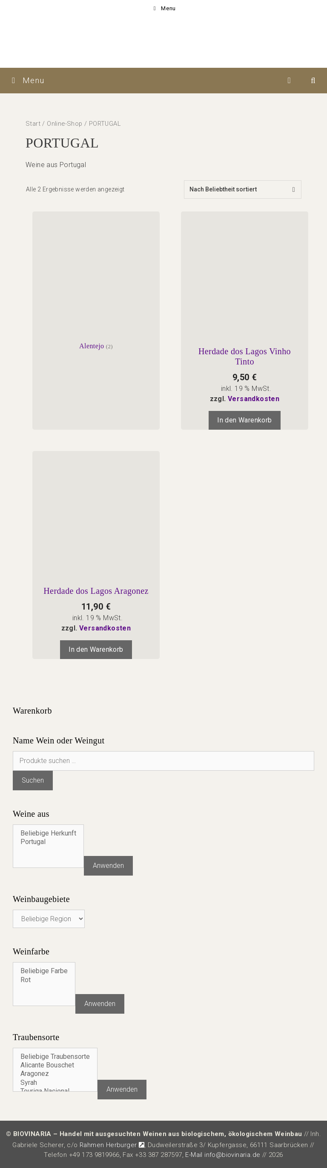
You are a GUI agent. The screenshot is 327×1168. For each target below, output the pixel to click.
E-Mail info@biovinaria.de (222, 1155)
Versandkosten (253, 399)
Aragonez (55, 1074)
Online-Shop (64, 123)
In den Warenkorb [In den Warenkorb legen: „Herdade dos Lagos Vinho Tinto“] (244, 420)
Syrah (55, 1082)
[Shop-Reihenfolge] (242, 189)
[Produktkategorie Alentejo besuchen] (96, 281)
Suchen (33, 780)
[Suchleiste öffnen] (313, 80)
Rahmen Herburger (112, 1145)
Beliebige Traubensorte (55, 1056)
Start (33, 123)
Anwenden (108, 866)
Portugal (48, 842)
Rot (44, 980)
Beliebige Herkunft (48, 833)
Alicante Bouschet (55, 1065)
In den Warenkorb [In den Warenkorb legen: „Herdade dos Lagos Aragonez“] (96, 649)
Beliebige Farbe (44, 971)
